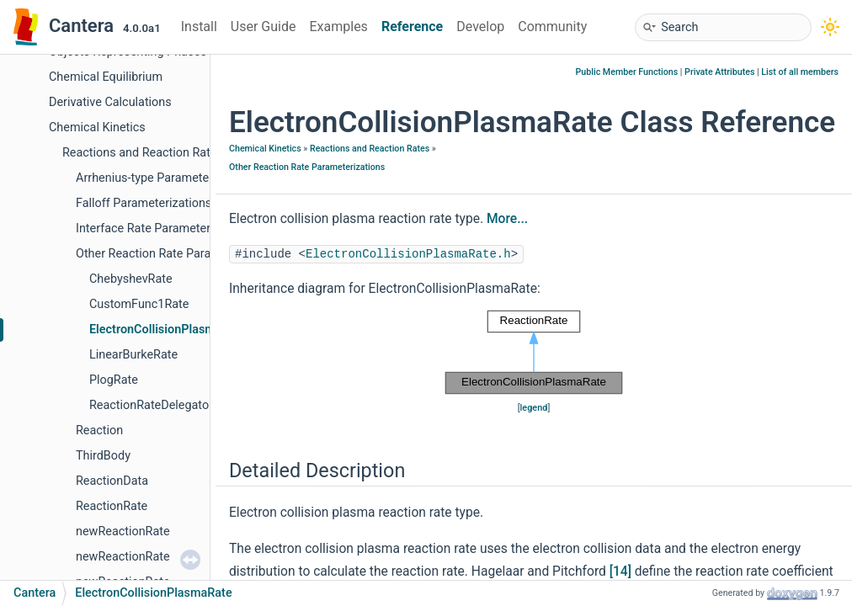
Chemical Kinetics (97, 127)
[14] (620, 571)
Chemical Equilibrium (105, 77)
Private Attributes (719, 71)
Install (199, 27)
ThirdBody (103, 456)
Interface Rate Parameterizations (164, 228)
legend (534, 407)
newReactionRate (123, 531)
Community (552, 27)
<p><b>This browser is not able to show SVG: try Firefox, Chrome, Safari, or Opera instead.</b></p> (533, 352)
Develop (480, 27)
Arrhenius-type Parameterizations (165, 178)
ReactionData (112, 481)
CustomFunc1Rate (139, 304)
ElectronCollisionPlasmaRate (168, 329)
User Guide (263, 27)
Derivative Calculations (110, 102)
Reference (412, 27)
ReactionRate (111, 506)
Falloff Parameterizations (143, 203)
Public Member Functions (627, 71)
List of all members (800, 71)
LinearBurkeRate (133, 355)
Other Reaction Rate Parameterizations (180, 254)
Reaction (99, 430)
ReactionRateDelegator (151, 405)
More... (507, 218)
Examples (338, 27)
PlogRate (113, 380)
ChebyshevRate (131, 279)
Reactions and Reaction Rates (142, 153)
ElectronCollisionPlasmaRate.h (408, 254)
